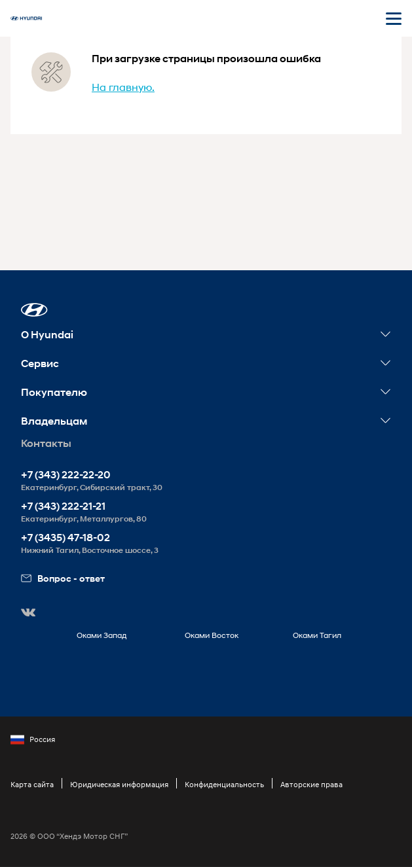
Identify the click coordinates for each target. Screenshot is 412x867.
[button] (34, 310)
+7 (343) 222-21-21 (63, 506)
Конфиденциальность (224, 784)
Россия (32, 739)
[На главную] (26, 18)
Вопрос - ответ (63, 578)
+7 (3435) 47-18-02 (65, 537)
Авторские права (311, 784)
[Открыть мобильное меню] (394, 18)
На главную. (123, 86)
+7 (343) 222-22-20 (66, 475)
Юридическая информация (119, 784)
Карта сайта (32, 784)
